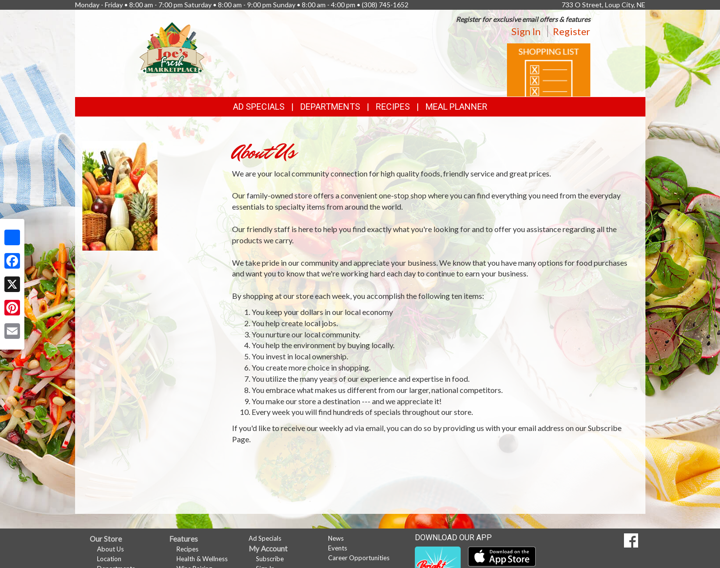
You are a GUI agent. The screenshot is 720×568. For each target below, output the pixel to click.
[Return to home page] (172, 46)
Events (337, 548)
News (336, 538)
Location (109, 559)
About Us (110, 549)
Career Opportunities (358, 558)
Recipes (393, 106)
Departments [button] (330, 106)
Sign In (526, 31)
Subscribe (270, 559)
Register (571, 31)
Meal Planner (456, 106)
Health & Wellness (202, 559)
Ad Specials (259, 106)
